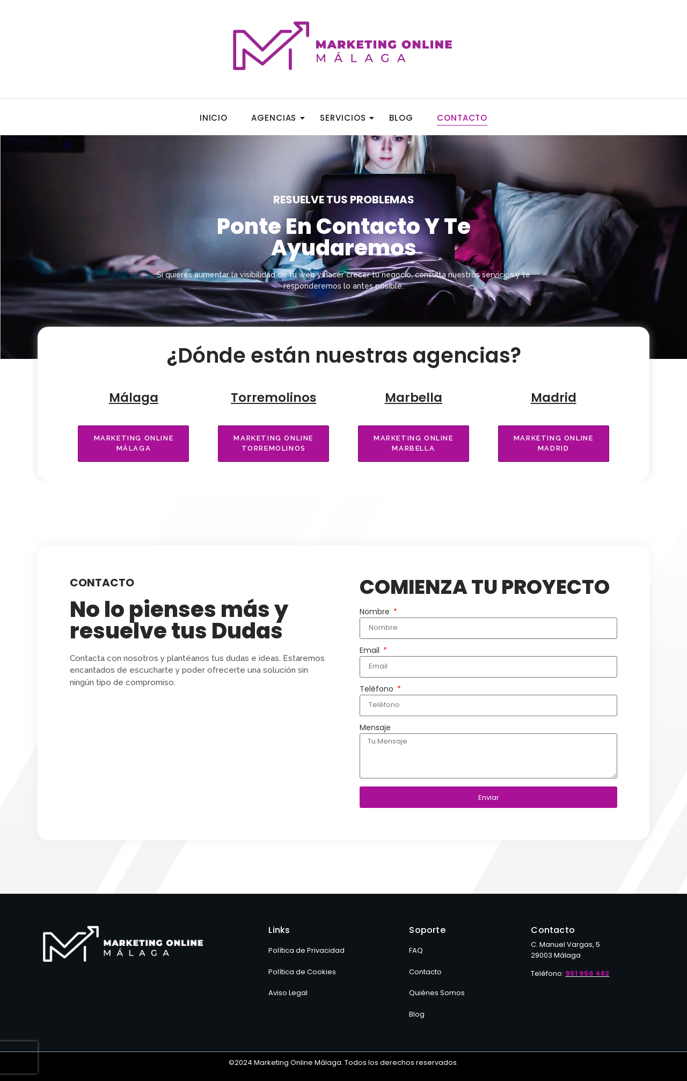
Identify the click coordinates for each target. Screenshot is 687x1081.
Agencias (277, 117)
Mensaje (375, 728)
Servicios (346, 117)
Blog (401, 117)
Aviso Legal (288, 993)
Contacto (462, 117)
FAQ (416, 950)
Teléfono (378, 689)
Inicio (214, 117)
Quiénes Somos (437, 993)
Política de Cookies (302, 972)
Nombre (376, 612)
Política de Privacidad (306, 950)
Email (371, 651)
